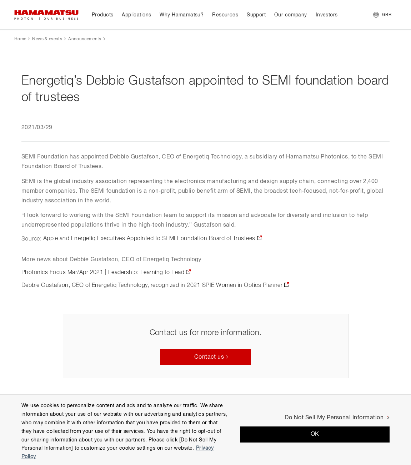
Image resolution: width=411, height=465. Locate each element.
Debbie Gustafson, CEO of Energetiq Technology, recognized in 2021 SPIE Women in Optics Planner (151, 285)
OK (315, 434)
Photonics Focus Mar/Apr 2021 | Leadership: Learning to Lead (102, 273)
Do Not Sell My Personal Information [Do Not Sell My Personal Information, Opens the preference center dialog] (334, 418)
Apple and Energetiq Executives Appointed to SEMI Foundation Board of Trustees (149, 239)
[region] (205, 429)
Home (20, 39)
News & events (47, 39)
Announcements (84, 39)
